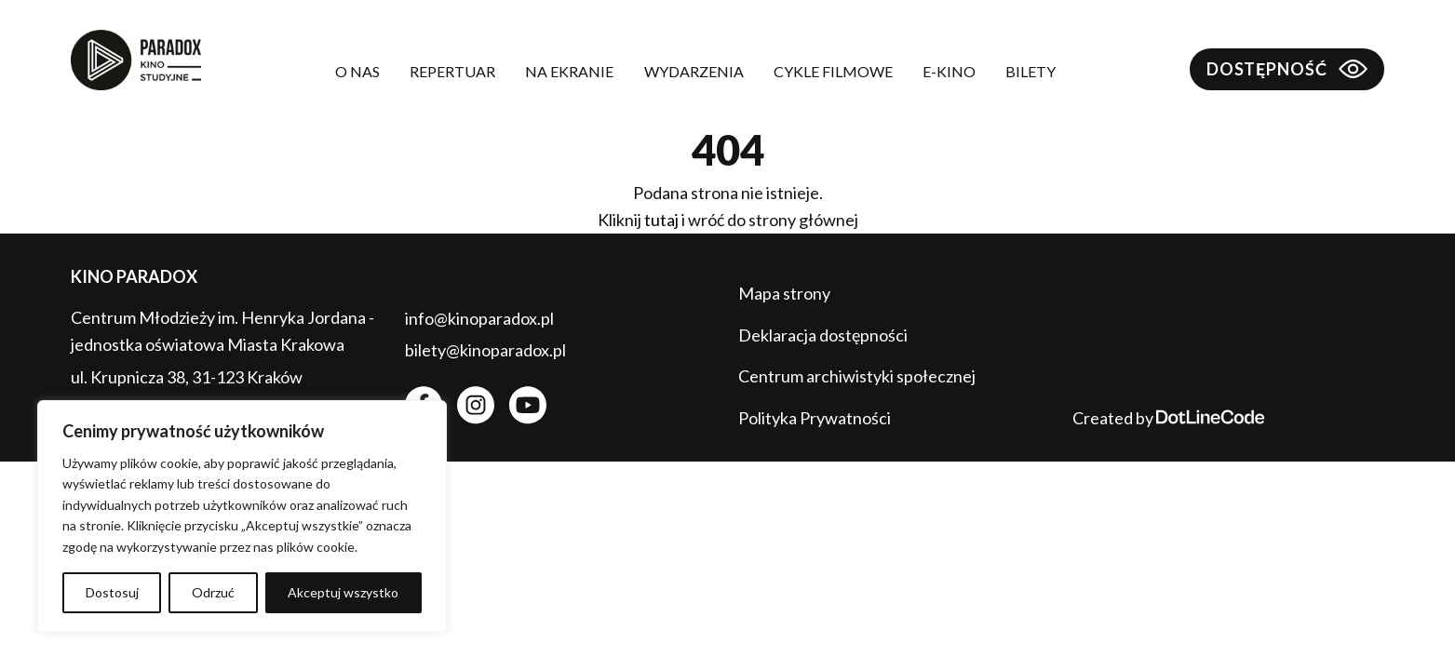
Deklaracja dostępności (823, 335)
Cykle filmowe (833, 71)
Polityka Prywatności (814, 418)
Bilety (1030, 71)
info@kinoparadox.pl (479, 318)
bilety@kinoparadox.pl (485, 350)
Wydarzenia (694, 71)
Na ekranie (569, 71)
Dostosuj (112, 592)
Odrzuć (213, 592)
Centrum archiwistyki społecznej (857, 376)
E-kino (949, 71)
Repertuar (452, 71)
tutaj (661, 219)
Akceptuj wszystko (343, 592)
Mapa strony (784, 293)
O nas (357, 71)
